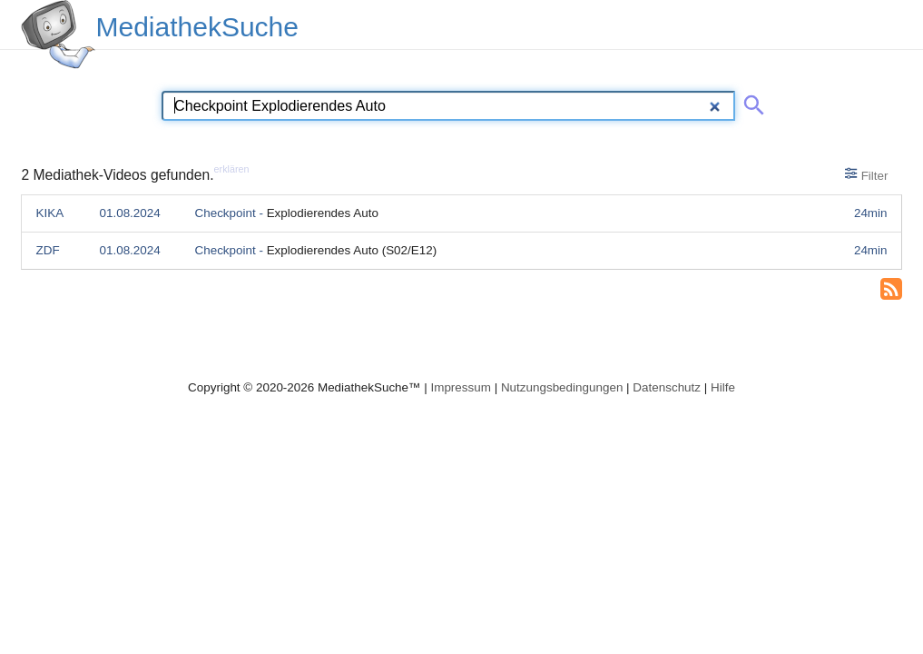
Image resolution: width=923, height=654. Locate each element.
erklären (232, 169)
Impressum (460, 387)
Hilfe (723, 387)
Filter (866, 174)
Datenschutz (667, 387)
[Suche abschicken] (750, 102)
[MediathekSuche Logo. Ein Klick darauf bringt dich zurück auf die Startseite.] (58, 34)
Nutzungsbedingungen (562, 387)
